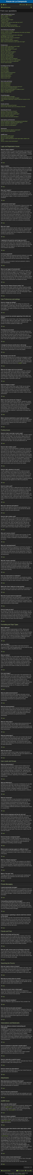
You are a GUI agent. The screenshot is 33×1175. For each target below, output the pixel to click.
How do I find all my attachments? (8, 131)
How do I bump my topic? (6, 62)
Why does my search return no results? (9, 112)
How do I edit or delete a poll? (7, 53)
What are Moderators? (5, 83)
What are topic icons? (5, 77)
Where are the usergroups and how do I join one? (11, 86)
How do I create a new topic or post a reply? (10, 46)
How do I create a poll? (6, 50)
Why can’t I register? (5, 18)
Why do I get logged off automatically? (9, 25)
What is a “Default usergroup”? (7, 90)
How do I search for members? (7, 115)
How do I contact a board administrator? (9, 141)
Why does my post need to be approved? (10, 61)
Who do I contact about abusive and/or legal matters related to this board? (15, 139)
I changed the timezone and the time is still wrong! (11, 35)
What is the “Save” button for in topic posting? (11, 59)
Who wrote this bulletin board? (7, 135)
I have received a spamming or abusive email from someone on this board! (15, 100)
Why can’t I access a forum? (7, 54)
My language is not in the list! (7, 36)
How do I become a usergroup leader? (9, 87)
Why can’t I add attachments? (7, 55)
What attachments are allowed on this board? (10, 129)
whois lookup (5, 1136)
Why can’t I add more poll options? (8, 51)
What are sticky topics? (6, 75)
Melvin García (22, 1174)
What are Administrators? (6, 82)
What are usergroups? (5, 85)
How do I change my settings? (7, 30)
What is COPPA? (4, 16)
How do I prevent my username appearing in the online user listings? (15, 32)
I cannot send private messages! (8, 96)
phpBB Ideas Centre (5, 1120)
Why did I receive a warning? (7, 57)
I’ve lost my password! (5, 23)
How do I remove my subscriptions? (8, 125)
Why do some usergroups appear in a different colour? (12, 89)
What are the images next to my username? (10, 37)
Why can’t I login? (5, 21)
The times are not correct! (6, 33)
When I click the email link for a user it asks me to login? (13, 41)
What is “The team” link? (6, 91)
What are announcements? (6, 73)
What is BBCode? (5, 67)
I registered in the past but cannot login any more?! (12, 22)
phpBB (20, 363)
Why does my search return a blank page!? (10, 113)
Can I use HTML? (4, 68)
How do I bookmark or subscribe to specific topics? (12, 122)
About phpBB (12, 1110)
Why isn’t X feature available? (7, 137)
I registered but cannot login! (7, 19)
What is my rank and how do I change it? (9, 40)
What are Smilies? (5, 69)
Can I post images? (5, 71)
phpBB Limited (8, 1107)
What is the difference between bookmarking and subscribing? (14, 121)
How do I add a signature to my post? (9, 49)
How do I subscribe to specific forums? (9, 123)
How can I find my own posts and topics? (9, 116)
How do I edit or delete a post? (7, 47)
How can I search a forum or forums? (9, 111)
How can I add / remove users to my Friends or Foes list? (13, 106)
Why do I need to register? (6, 15)
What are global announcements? (8, 72)
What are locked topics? (6, 76)
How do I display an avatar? (7, 39)
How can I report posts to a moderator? (9, 58)
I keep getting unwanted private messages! (10, 97)
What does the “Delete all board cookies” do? (10, 26)
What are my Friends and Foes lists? (9, 105)
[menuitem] (4, 5)
